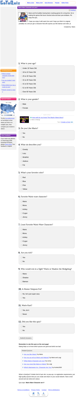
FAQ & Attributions (54, 390)
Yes (23, 133)
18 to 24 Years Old (28, 72)
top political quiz (9, 118)
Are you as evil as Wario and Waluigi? (36, 357)
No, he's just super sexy (30, 294)
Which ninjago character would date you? (8, 75)
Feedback (73, 10)
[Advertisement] (47, 44)
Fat (23, 165)
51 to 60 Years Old (28, 88)
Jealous (24, 161)
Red (23, 177)
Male (23, 104)
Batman (24, 281)
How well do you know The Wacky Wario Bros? (47, 117)
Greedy (24, 149)
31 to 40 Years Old (28, 80)
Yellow (24, 189)
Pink (23, 185)
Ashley (24, 209)
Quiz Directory (49, 2)
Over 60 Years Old (28, 92)
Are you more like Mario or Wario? (35, 364)
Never (24, 314)
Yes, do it (25, 310)
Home (33, 393)
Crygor (24, 213)
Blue (23, 181)
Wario (24, 201)
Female (24, 108)
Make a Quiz (30, 2)
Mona (24, 205)
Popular (57, 2)
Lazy (23, 153)
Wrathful (25, 157)
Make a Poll (39, 2)
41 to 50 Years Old (28, 84)
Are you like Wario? (30, 354)
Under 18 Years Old (29, 68)
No (23, 137)
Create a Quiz (65, 122)
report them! (8, 144)
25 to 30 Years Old (28, 76)
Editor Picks (65, 2)
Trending (43, 393)
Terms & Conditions (23, 390)
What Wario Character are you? (34, 361)
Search (38, 393)
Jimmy (24, 217)
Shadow (24, 277)
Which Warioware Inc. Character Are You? (38, 367)
